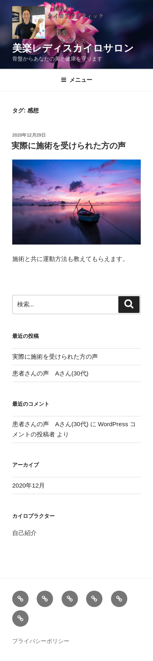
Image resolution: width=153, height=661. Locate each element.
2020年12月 (28, 485)
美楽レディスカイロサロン (73, 48)
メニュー (76, 79)
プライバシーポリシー (40, 641)
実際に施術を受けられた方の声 (68, 145)
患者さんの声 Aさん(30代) (50, 373)
